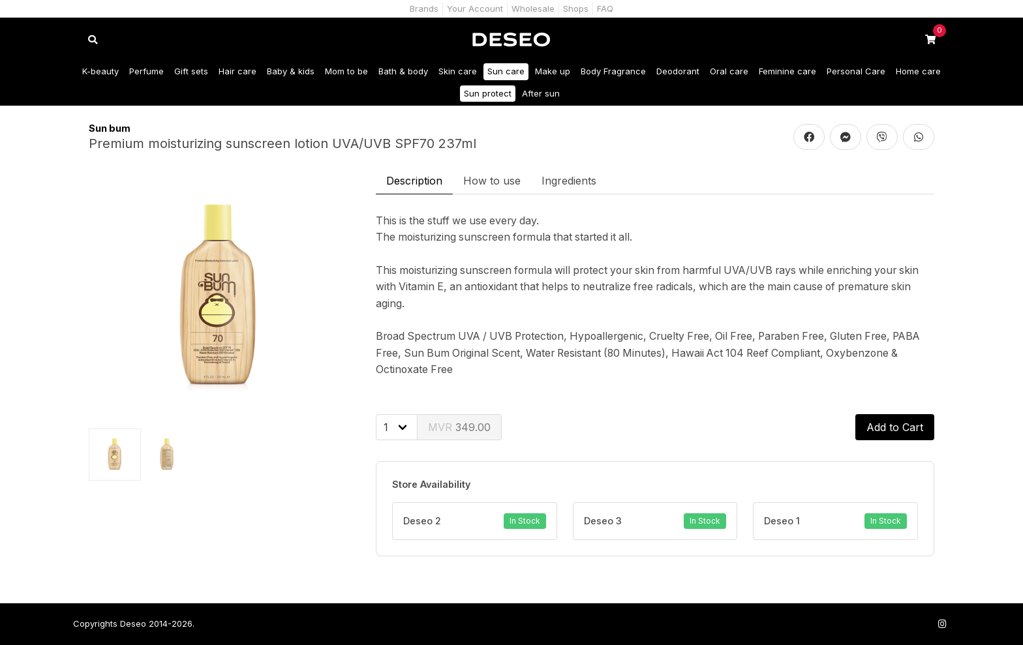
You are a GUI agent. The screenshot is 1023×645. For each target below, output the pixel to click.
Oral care (729, 71)
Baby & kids (290, 71)
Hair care (237, 71)
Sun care (506, 71)
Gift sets (191, 71)
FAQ (605, 8)
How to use (492, 180)
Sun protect (488, 93)
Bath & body (403, 71)
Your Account (475, 8)
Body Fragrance (613, 71)
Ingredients (569, 180)
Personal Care (856, 71)
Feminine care (787, 71)
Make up (552, 71)
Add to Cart (894, 427)
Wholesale (533, 8)
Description (414, 180)
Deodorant (677, 71)
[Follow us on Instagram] (942, 623)
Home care (918, 71)
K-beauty (100, 71)
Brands (424, 8)
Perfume (146, 71)
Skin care (457, 71)
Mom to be (346, 71)
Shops (575, 8)
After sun (541, 93)
